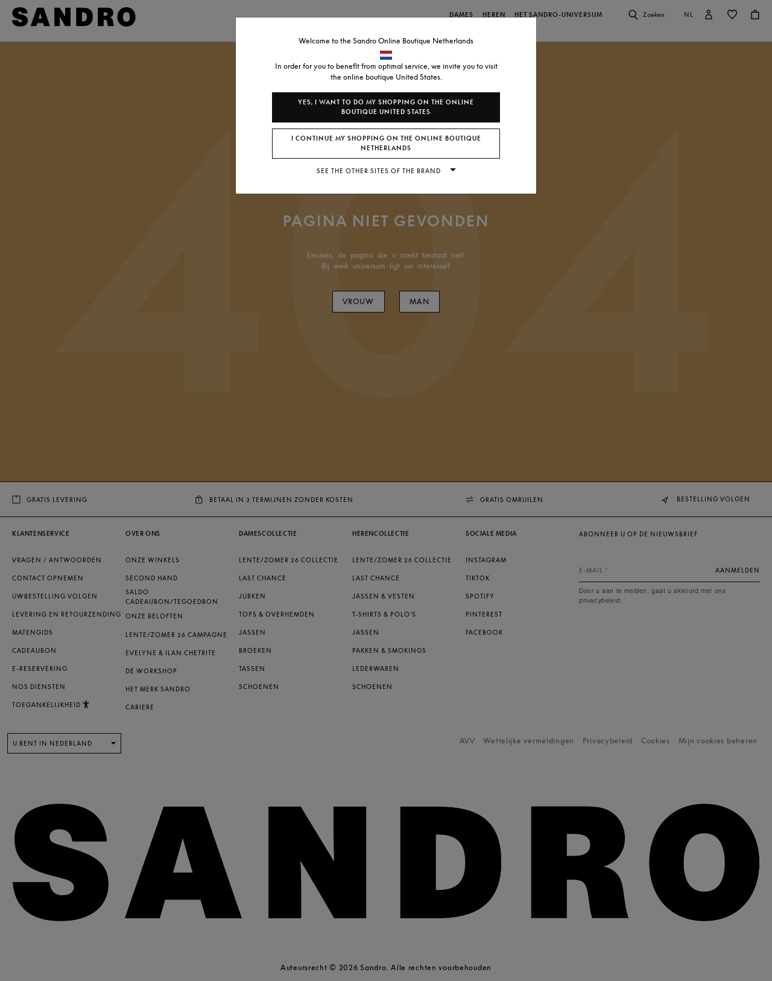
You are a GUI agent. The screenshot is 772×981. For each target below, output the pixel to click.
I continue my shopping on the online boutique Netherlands (386, 143)
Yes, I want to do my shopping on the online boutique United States (386, 107)
